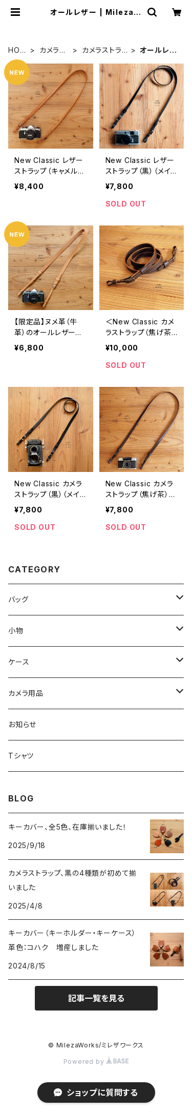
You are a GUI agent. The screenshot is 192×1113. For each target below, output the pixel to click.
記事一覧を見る (96, 998)
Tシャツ (21, 755)
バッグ (18, 599)
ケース (18, 661)
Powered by (96, 1061)
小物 (16, 630)
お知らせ (22, 724)
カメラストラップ (105, 50)
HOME (17, 50)
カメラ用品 (53, 50)
